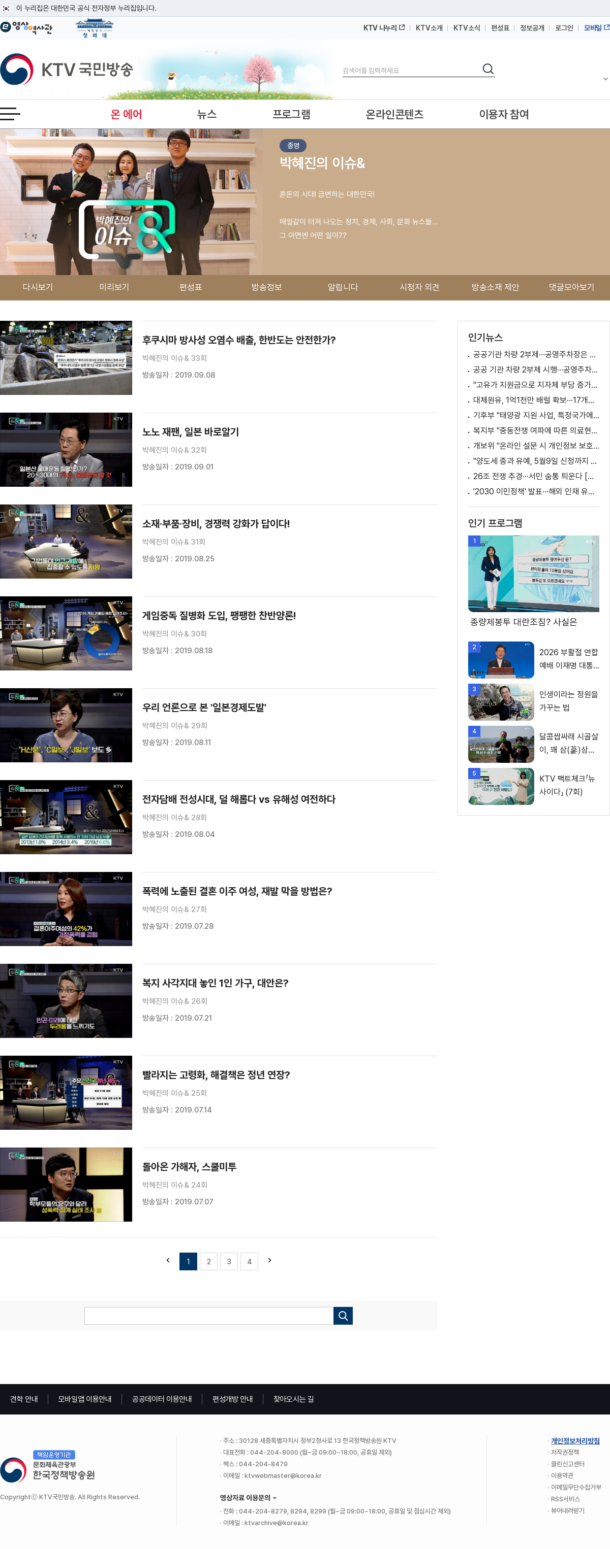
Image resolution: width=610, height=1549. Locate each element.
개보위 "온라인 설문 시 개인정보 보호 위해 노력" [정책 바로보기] (536, 446)
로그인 (564, 28)
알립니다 (343, 287)
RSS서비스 (565, 1499)
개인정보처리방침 (575, 1441)
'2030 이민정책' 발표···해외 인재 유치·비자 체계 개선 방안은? (536, 491)
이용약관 (562, 1475)
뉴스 (206, 114)
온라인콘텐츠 (394, 114)
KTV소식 (466, 28)
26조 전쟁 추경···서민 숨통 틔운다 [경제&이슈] (536, 476)
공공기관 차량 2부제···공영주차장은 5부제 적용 (536, 354)
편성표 (500, 28)
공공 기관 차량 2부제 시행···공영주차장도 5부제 (536, 370)
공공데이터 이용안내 (162, 1399)
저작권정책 (565, 1452)
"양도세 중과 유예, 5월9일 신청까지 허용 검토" (536, 461)
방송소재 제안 (496, 287)
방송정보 (267, 287)
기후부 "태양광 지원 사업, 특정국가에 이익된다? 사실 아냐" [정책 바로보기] (536, 415)
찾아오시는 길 (293, 1399)
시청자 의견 (420, 287)
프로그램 (291, 114)
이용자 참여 (504, 114)
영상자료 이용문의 (245, 1498)
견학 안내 (24, 1399)
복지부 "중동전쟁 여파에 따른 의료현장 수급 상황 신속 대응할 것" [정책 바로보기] (536, 430)
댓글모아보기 (572, 287)
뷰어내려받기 (568, 1510)
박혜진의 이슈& (322, 163)
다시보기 (38, 287)
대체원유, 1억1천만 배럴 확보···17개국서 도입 (536, 400)
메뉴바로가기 (0, 0)
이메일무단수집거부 (576, 1487)
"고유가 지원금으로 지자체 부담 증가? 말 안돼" (536, 385)
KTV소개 (429, 28)
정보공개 (532, 28)
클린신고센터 (568, 1464)
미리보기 (114, 287)
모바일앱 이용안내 (85, 1399)
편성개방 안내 (232, 1399)
